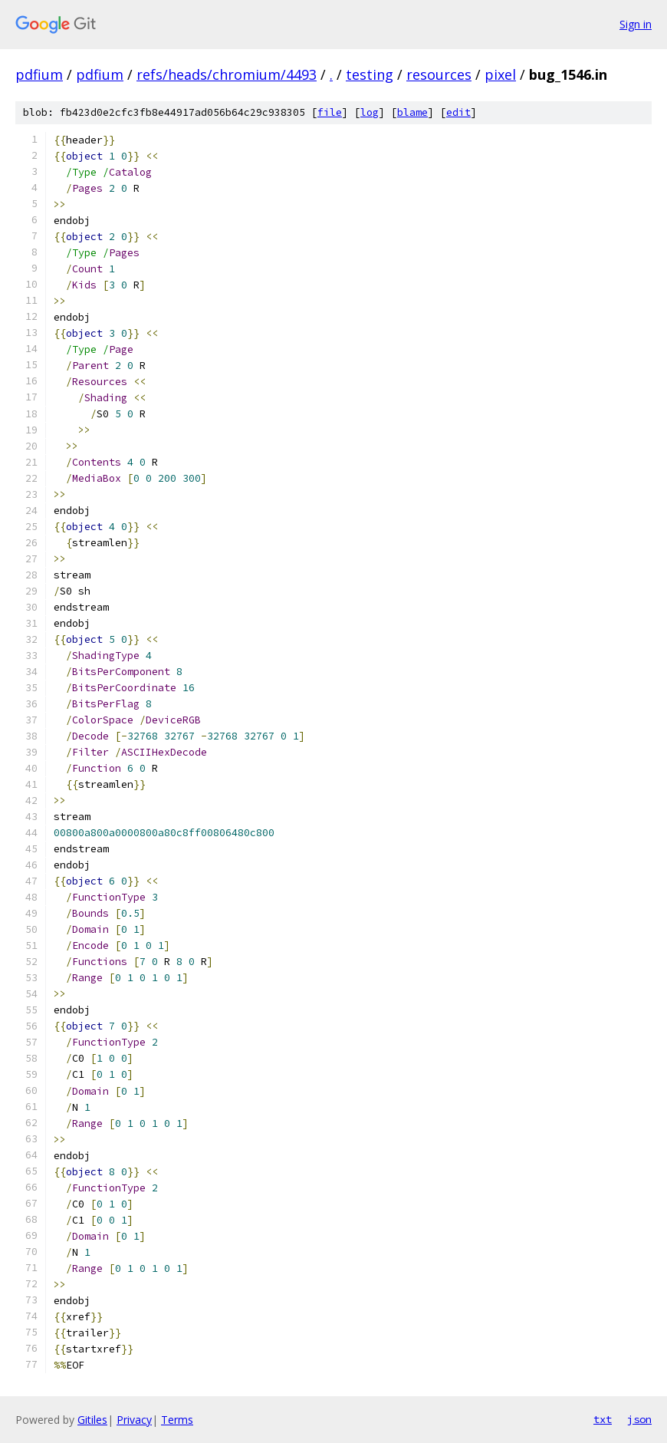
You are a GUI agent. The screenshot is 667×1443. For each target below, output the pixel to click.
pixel (500, 74)
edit (458, 112)
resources (439, 74)
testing (369, 74)
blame (412, 112)
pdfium (39, 74)
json (639, 1419)
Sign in (635, 24)
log (369, 112)
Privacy (134, 1419)
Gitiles (92, 1419)
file (329, 112)
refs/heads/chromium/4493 (226, 74)
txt (602, 1419)
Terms (177, 1419)
